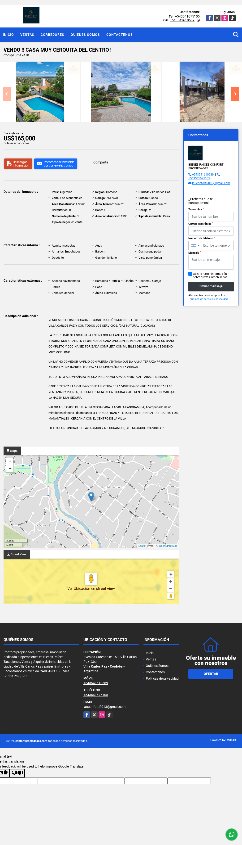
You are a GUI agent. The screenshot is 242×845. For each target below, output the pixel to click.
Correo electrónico (200, 224)
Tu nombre (196, 209)
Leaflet (142, 545)
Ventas (27, 34)
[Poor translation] (17, 773)
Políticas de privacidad (162, 678)
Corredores (52, 34)
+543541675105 (187, 16)
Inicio (8, 34)
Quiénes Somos (85, 34)
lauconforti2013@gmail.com (211, 183)
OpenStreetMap (168, 545)
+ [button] (10, 461)
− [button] (10, 468)
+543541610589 (182, 20)
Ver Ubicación (79, 588)
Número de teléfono (201, 238)
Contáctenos (119, 34)
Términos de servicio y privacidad (208, 299)
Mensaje (194, 253)
